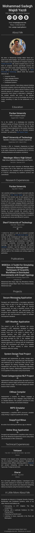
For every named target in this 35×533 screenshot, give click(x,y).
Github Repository (17, 227)
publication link (17, 279)
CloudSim (4, 247)
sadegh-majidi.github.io (19, 27)
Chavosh (30, 463)
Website (17, 455)
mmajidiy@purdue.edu (19, 22)
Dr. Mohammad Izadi (21, 235)
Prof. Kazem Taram (22, 132)
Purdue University (6, 64)
